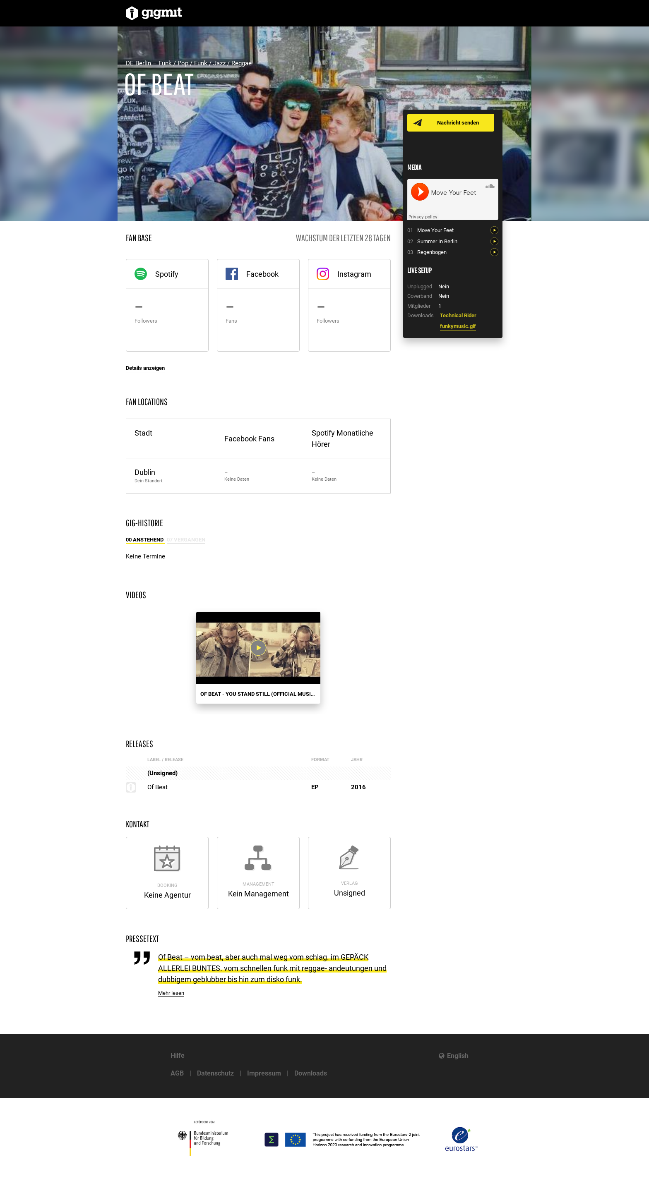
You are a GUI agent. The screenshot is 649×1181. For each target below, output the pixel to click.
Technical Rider (458, 315)
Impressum (264, 1073)
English (458, 1056)
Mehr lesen (171, 993)
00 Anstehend (145, 540)
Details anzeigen (145, 368)
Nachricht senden (458, 123)
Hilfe (178, 1055)
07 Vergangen (186, 540)
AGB (177, 1073)
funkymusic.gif (458, 326)
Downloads (310, 1073)
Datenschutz (215, 1073)
